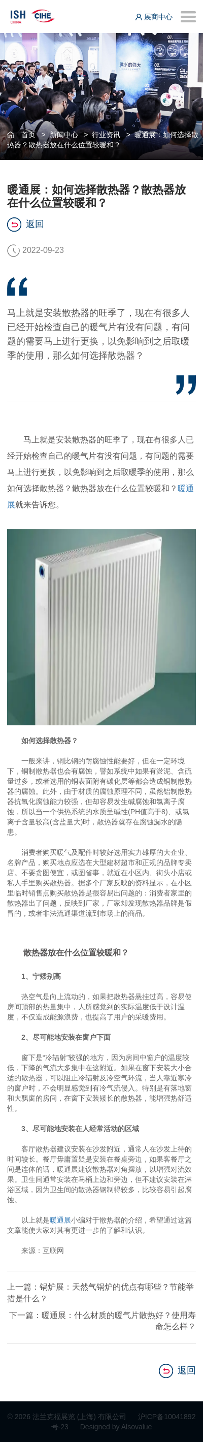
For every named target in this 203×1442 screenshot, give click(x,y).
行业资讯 (106, 135)
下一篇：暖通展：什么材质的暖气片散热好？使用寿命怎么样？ (102, 1321)
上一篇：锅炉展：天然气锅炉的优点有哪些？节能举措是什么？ (100, 1293)
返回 (25, 224)
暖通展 (60, 1220)
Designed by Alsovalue (116, 1427)
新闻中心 (64, 135)
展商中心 (154, 17)
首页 (28, 135)
